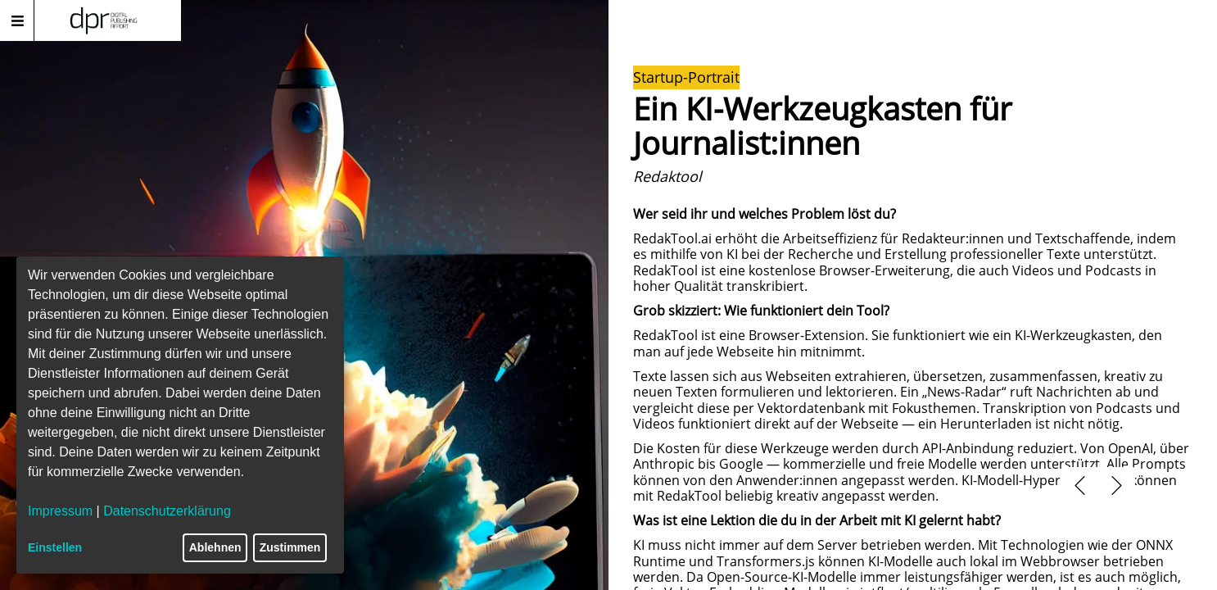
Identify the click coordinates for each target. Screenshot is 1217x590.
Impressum (60, 511)
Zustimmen (290, 547)
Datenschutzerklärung (167, 511)
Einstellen (55, 547)
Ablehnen (215, 547)
